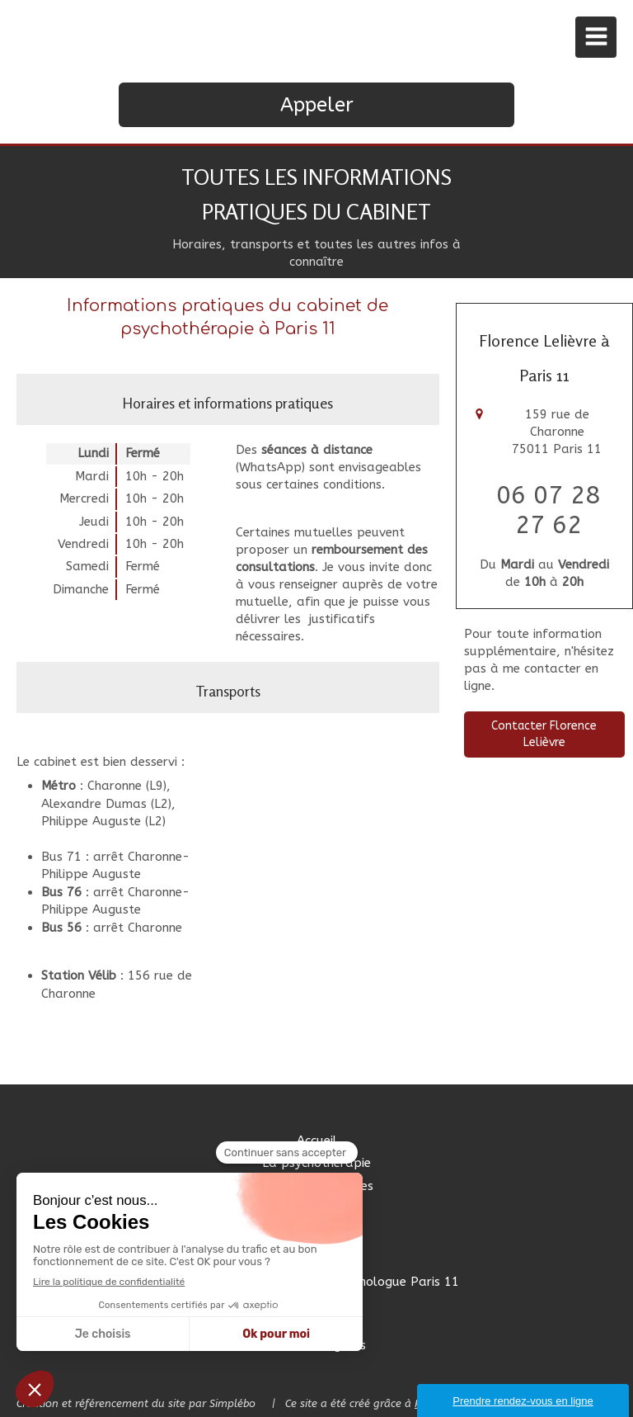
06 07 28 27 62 (548, 510)
